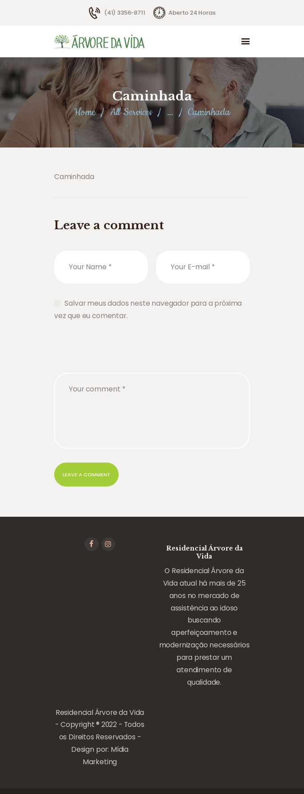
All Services (131, 112)
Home (85, 112)
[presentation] (121, 356)
